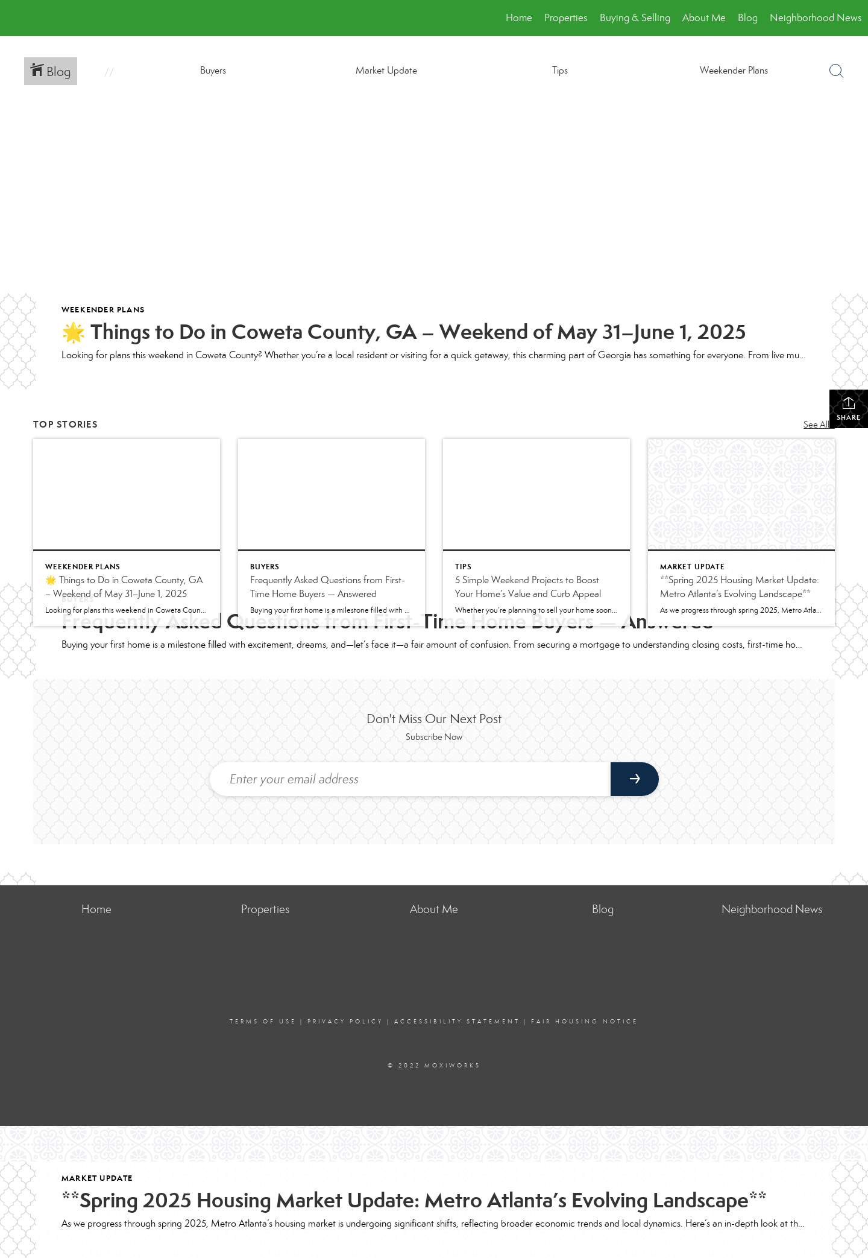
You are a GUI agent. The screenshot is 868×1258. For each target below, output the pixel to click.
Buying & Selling (635, 17)
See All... (819, 424)
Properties (566, 17)
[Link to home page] (15, 18)
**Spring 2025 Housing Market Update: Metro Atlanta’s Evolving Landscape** (414, 1200)
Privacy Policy (345, 1021)
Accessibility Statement (457, 1021)
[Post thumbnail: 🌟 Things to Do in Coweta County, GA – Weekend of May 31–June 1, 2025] (126, 532)
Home (519, 17)
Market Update (97, 1178)
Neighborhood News (816, 17)
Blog (748, 17)
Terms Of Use (263, 1021)
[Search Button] (836, 71)
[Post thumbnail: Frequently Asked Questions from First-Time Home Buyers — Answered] (331, 532)
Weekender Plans (103, 310)
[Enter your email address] (410, 779)
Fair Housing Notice (584, 1021)
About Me (704, 17)
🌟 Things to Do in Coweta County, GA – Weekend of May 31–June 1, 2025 (403, 331)
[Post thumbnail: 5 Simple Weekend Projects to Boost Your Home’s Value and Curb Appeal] (536, 532)
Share (849, 409)
